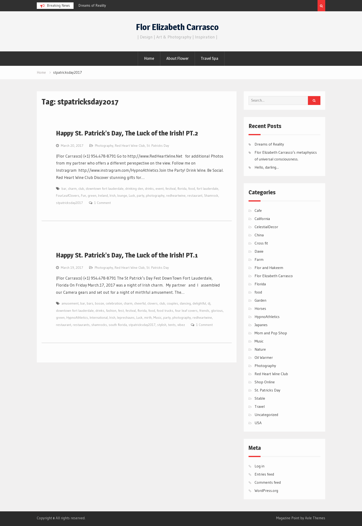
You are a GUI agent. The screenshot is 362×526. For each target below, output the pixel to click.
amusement (70, 303)
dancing (185, 303)
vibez (181, 325)
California (262, 218)
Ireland (103, 195)
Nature (260, 349)
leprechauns (126, 317)
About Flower (177, 58)
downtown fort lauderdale (105, 188)
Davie (259, 251)
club (81, 188)
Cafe (258, 210)
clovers (152, 303)
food (191, 188)
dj (209, 303)
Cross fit (261, 243)
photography (155, 195)
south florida (118, 325)
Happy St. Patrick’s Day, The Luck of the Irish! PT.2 (127, 133)
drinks (149, 188)
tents (172, 325)
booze (99, 303)
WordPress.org (266, 490)
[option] (121, 5)
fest (121, 310)
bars (90, 303)
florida (182, 188)
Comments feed (268, 482)
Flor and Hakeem (269, 267)
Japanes (261, 324)
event (160, 188)
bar (64, 188)
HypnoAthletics (77, 317)
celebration (114, 303)
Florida (260, 283)
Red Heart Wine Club (130, 145)
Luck (132, 195)
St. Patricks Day (158, 145)
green (92, 195)
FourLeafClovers (67, 195)
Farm (259, 259)
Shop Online (265, 381)
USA (258, 422)
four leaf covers (186, 310)
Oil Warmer (264, 357)
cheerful (140, 303)
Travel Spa (209, 58)
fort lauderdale (207, 188)
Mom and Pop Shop (271, 332)
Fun (83, 195)
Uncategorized (266, 414)
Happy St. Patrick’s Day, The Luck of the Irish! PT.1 (127, 255)
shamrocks (99, 325)
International (99, 317)
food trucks (165, 310)
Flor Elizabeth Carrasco (177, 27)
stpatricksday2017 (69, 203)
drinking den (134, 188)
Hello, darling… (267, 167)
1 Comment (102, 203)
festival (170, 188)
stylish (161, 325)
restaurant (194, 195)
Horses (260, 308)
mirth (148, 317)
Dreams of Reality (92, 5)
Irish (113, 195)
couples (172, 303)
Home (149, 58)
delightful (199, 303)
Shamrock (211, 195)
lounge (122, 195)
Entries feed (264, 474)
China (259, 234)
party (140, 195)
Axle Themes (315, 518)
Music (157, 317)
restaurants (81, 325)
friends (204, 310)
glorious (217, 310)
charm (72, 188)
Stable (260, 398)
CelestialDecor (266, 226)
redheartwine (176, 195)
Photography (104, 145)
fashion (111, 310)
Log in (259, 466)
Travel (260, 406)
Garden (260, 300)
